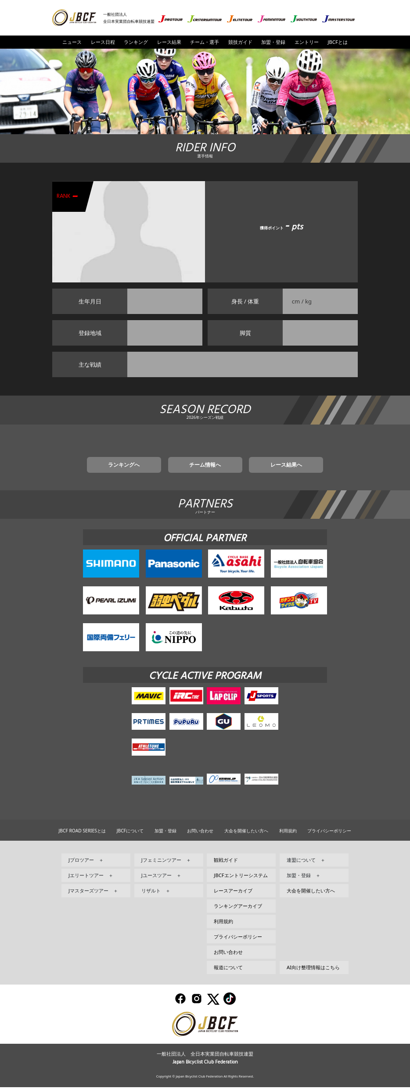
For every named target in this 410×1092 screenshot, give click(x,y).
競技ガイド (240, 42)
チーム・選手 (204, 42)
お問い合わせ (200, 836)
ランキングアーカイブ (238, 911)
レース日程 (103, 42)
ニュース (72, 42)
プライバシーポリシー (329, 836)
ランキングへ (145, 469)
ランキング (136, 42)
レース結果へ (265, 469)
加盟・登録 (273, 42)
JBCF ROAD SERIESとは (82, 836)
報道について (228, 972)
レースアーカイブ (233, 895)
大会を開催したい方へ (246, 836)
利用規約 (288, 836)
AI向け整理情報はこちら (313, 972)
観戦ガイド (226, 865)
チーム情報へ (205, 469)
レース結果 (169, 42)
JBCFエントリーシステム (240, 880)
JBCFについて (130, 836)
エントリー (307, 42)
